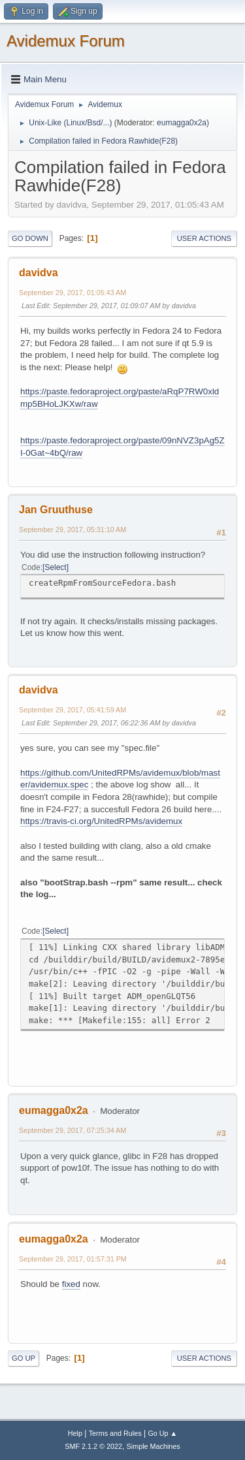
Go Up (23, 1358)
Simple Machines (153, 1446)
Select (55, 567)
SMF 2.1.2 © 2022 (93, 1446)
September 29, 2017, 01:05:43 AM (72, 292)
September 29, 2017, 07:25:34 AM (72, 1130)
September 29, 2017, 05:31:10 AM (72, 529)
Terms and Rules (115, 1433)
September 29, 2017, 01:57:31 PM (73, 1259)
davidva (38, 272)
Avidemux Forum (66, 41)
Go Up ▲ (162, 1433)
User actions (204, 238)
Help (75, 1433)
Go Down (30, 238)
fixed (71, 1284)
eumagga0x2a (181, 122)
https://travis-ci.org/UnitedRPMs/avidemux (101, 821)
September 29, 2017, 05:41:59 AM (72, 710)
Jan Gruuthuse (56, 509)
